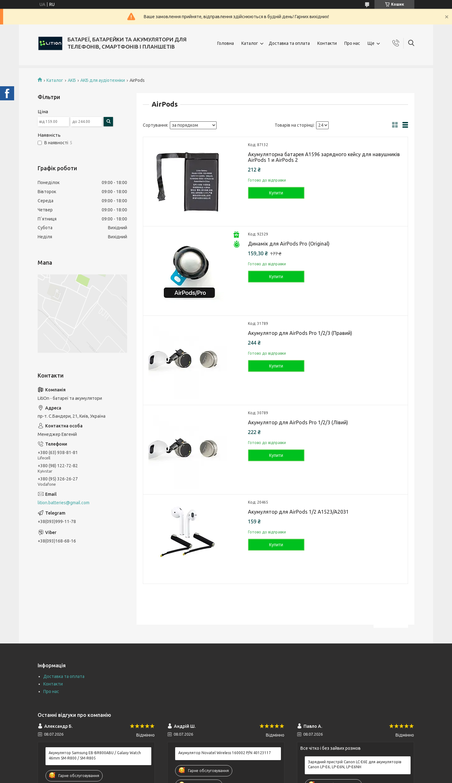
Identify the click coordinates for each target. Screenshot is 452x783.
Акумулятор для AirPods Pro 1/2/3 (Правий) (300, 333)
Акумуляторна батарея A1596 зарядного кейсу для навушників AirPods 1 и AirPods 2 (324, 157)
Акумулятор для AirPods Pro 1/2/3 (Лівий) (298, 422)
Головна (225, 43)
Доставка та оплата (289, 43)
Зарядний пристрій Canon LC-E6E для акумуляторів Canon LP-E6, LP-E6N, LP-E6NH (354, 764)
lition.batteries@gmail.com (63, 502)
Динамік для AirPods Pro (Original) (289, 243)
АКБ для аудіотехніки (102, 80)
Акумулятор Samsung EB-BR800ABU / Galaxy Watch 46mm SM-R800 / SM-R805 (95, 755)
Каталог (249, 43)
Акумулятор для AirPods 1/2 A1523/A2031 (298, 512)
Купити (276, 192)
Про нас (352, 43)
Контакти (327, 43)
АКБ (72, 80)
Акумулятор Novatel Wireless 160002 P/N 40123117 (224, 753)
